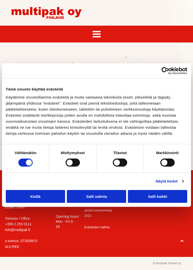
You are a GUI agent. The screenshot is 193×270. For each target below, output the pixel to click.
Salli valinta (96, 196)
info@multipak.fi (17, 230)
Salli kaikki (157, 196)
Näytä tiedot (167, 181)
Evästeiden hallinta (97, 227)
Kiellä (35, 196)
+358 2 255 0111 (18, 224)
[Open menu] (96, 34)
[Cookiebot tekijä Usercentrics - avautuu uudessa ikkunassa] (165, 71)
